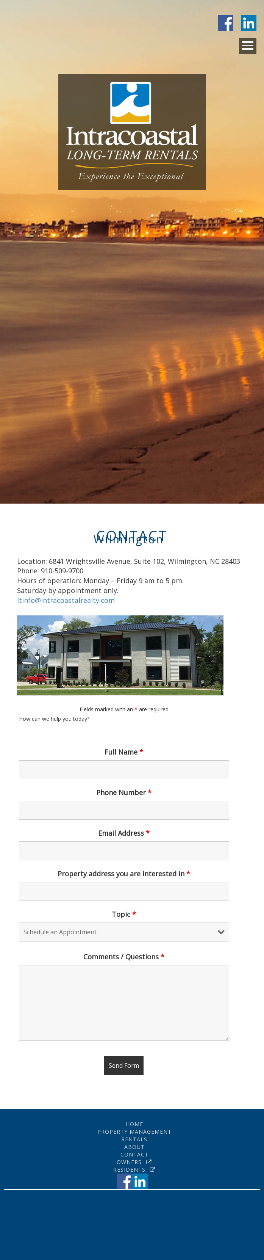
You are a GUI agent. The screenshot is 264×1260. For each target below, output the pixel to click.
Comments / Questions (123, 956)
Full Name (124, 752)
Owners (134, 1162)
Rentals (134, 1139)
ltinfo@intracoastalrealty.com (66, 600)
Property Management (134, 1131)
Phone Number (124, 792)
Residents (134, 1169)
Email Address (124, 833)
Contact (134, 1154)
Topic (124, 914)
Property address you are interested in (124, 873)
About (134, 1146)
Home (134, 1124)
